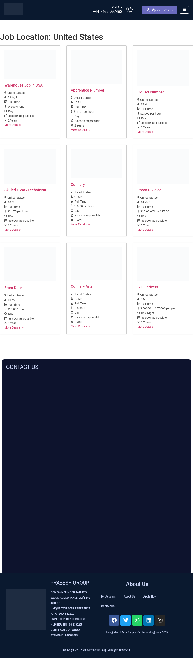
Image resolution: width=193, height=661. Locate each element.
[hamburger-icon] (184, 10)
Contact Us (108, 606)
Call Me (117, 7)
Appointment (160, 10)
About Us (129, 596)
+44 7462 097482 (107, 11)
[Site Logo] (13, 14)
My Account (108, 596)
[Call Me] (129, 10)
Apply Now (149, 596)
